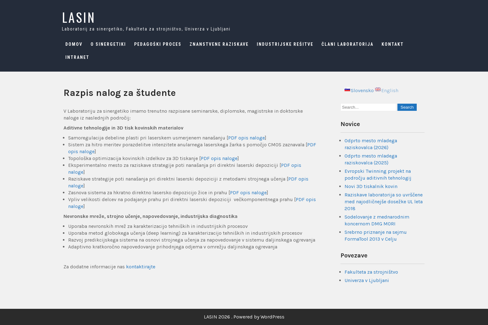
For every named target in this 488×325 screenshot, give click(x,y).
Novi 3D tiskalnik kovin (371, 186)
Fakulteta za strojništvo (371, 272)
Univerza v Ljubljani (367, 280)
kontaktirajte (140, 267)
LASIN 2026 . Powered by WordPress (244, 317)
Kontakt (393, 44)
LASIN (79, 17)
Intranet (77, 57)
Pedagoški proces (157, 44)
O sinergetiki (108, 44)
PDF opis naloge (246, 138)
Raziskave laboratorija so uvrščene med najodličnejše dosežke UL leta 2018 (384, 201)
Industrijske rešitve (285, 44)
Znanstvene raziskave (219, 44)
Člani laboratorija (347, 44)
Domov (73, 44)
